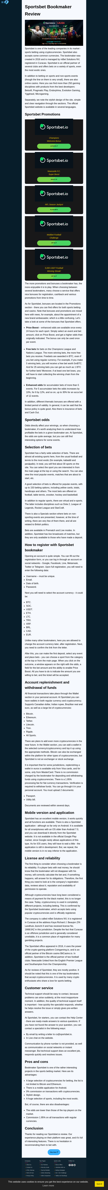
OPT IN (54, 243)
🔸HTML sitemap (29, 1170)
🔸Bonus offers (58, 1164)
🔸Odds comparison (44, 1175)
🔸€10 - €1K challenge (60, 1173)
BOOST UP (54, 179)
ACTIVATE (54, 146)
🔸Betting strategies (59, 1170)
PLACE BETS (54, 209)
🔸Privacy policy (29, 1175)
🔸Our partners (43, 1164)
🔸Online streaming (44, 1173)
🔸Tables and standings (60, 1175)
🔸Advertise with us (59, 1167)
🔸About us (28, 1164)
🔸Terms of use (29, 1173)
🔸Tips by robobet (44, 1170)
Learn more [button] (48, 1185)
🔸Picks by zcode (44, 1167)
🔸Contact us (28, 1167)
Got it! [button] (99, 1184)
